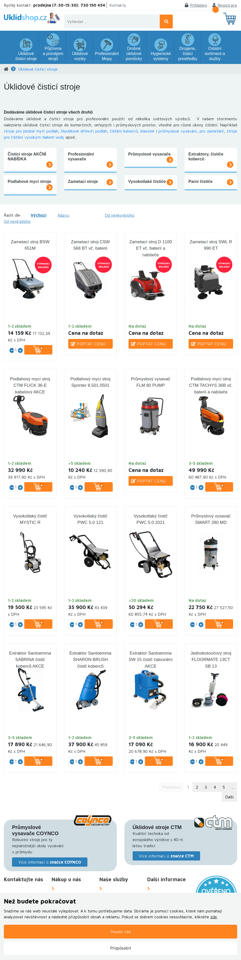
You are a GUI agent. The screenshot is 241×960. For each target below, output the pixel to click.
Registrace (224, 5)
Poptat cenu (88, 343)
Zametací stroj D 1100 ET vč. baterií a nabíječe (150, 248)
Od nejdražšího (17, 221)
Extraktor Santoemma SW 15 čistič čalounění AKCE (151, 660)
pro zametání (212, 131)
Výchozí (39, 215)
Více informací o (49, 862)
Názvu (63, 215)
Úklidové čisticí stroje (38, 69)
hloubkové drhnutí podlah (84, 131)
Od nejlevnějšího (119, 215)
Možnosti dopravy (70, 889)
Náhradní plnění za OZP (122, 889)
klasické (147, 131)
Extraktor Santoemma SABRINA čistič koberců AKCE (30, 660)
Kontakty (117, 5)
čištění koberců (124, 131)
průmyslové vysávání (177, 131)
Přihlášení (196, 5)
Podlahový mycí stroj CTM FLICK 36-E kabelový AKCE (30, 385)
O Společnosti (163, 889)
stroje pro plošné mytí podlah (31, 131)
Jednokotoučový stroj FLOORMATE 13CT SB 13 (210, 660)
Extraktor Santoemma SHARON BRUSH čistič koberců (90, 660)
